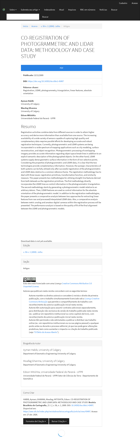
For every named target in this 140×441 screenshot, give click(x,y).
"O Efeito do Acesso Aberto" (46, 332)
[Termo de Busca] (23, 17)
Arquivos (72, 9)
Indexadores (49, 9)
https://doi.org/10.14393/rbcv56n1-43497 (46, 81)
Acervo (34, 26)
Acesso (135, 3)
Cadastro (123, 3)
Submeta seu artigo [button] (30, 9)
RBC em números (87, 9)
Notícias (103, 9)
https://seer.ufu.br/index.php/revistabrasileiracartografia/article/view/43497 (56, 411)
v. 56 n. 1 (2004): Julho (50, 26)
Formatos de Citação (36, 421)
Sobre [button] (13, 9)
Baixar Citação (59, 421)
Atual (61, 9)
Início (25, 26)
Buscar (114, 9)
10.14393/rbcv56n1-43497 (82, 405)
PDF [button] (61, 68)
